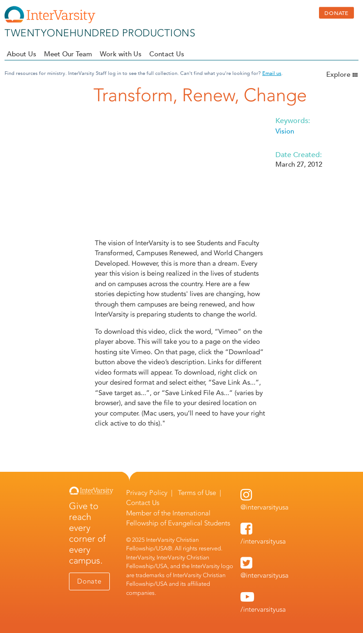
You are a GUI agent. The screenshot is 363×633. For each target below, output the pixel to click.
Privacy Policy (146, 493)
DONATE (336, 12)
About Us (21, 53)
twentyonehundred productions (100, 33)
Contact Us (166, 53)
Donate (89, 581)
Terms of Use (197, 493)
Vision (284, 131)
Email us (271, 72)
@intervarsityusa (264, 507)
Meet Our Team (68, 53)
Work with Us (121, 53)
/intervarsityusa (263, 541)
